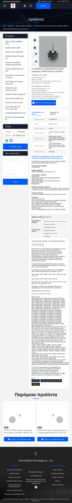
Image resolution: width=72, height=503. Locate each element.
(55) (15, 113)
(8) (14, 118)
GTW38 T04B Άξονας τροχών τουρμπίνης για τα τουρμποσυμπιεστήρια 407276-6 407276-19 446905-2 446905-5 (52, 432)
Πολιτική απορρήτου (57, 484)
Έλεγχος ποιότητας (57, 477)
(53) (15, 76)
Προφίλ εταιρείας (58, 469)
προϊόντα (10, 26)
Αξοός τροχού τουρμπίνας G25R (51, 380)
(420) (13, 43)
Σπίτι (4, 26)
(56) (14, 52)
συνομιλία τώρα (15, 147)
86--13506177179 (63, 1)
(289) (12, 48)
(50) (13, 64)
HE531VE (36, 384)
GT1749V (35, 380)
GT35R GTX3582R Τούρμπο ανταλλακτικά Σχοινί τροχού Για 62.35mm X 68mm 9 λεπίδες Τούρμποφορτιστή (19, 432)
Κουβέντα (43, 6)
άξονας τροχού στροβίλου (23, 26)
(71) (14, 57)
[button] (35, 65)
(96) (15, 94)
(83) (12, 108)
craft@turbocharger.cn (45, 1)
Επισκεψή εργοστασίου (57, 473)
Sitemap (57, 481)
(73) (14, 70)
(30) (13, 102)
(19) (11, 89)
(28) (14, 83)
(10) (14, 98)
